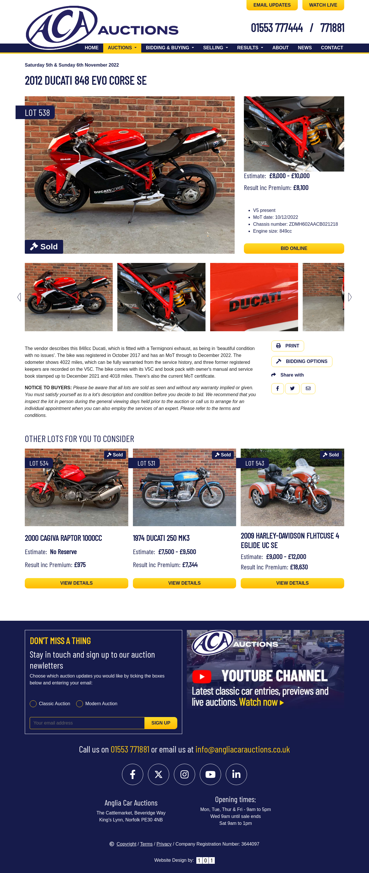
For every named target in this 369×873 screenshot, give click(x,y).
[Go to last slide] (19, 297)
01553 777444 (277, 27)
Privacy (164, 844)
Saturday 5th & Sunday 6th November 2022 (72, 65)
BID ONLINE (294, 248)
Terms (146, 844)
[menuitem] (69, 297)
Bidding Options (301, 361)
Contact (332, 47)
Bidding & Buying (168, 47)
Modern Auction (101, 703)
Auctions (124, 47)
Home (92, 47)
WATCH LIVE (323, 5)
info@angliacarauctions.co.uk (242, 748)
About (280, 47)
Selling (214, 47)
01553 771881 (130, 748)
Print (287, 345)
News (305, 47)
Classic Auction (54, 703)
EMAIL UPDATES (272, 5)
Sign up (160, 722)
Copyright (123, 844)
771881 (332, 27)
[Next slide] (350, 297)
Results (248, 47)
